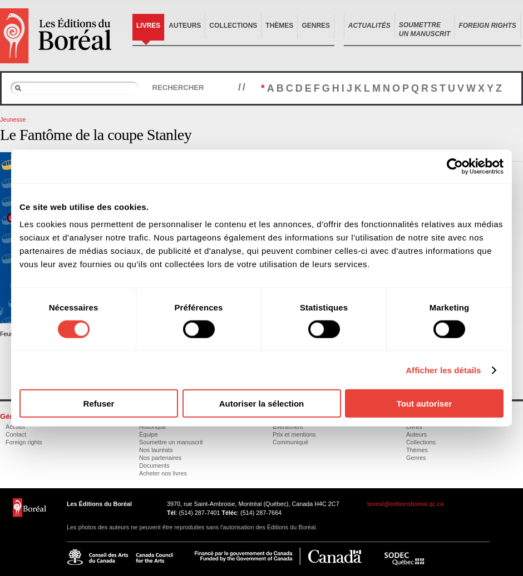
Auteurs (185, 25)
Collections (233, 25)
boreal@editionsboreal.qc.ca (405, 503)
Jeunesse (13, 119)
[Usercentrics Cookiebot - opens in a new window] (455, 166)
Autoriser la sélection (261, 403)
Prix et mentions (294, 434)
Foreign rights (24, 442)
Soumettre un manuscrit (171, 442)
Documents (154, 465)
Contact (16, 434)
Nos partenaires (160, 457)
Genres (316, 25)
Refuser (99, 403)
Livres (148, 25)
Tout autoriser (424, 403)
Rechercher (178, 87)
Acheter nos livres (163, 473)
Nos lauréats (156, 450)
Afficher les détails (443, 369)
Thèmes (279, 25)
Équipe (148, 434)
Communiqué (290, 442)
